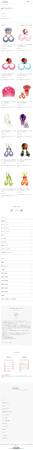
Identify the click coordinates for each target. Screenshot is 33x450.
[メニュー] (31, 1)
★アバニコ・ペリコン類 (5, 248)
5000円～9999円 (4, 273)
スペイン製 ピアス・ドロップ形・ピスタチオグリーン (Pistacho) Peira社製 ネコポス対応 (8, 190)
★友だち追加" (12, 338)
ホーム (2, 4)
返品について (4, 405)
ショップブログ (5, 417)
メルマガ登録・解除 (5, 420)
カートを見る (4, 435)
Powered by (16, 448)
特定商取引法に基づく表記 (7, 411)
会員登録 (3, 429)
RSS (3, 423)
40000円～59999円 (4, 284)
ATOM (6, 423)
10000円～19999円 (4, 276)
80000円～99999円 (4, 291)
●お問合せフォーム (5, 335)
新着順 (31, 25)
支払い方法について (5, 408)
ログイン (3, 432)
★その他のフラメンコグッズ (6, 252)
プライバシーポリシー (6, 414)
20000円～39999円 (4, 280)
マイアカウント (5, 426)
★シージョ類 (3, 238)
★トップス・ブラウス (5, 231)
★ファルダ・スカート (5, 227)
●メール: (7, 337)
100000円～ (3, 295)
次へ (21, 210)
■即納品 (2, 262)
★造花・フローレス (4, 245)
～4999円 (2, 269)
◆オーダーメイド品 (4, 265)
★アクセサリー (6, 4)
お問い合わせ (4, 438)
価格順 (27, 25)
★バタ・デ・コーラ (4, 224)
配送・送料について (5, 402)
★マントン (3, 234)
